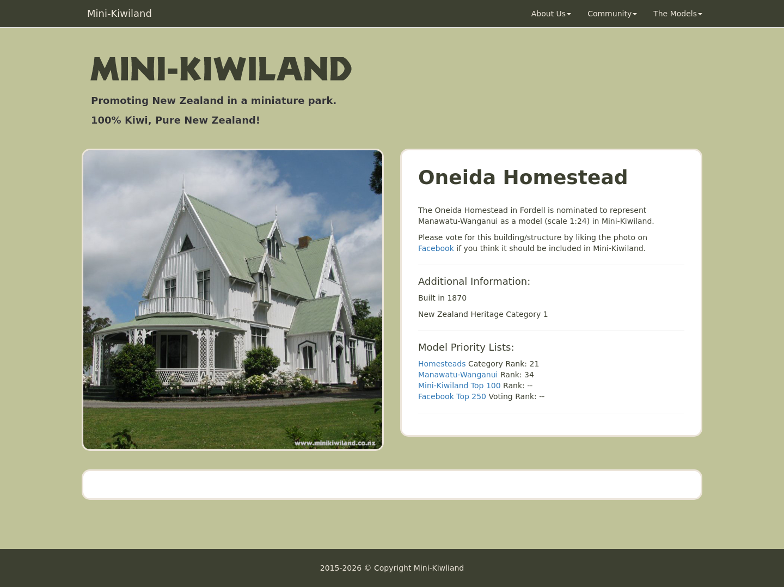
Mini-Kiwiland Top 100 (459, 385)
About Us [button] (551, 13)
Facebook (436, 248)
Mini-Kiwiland (119, 13)
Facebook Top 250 (452, 396)
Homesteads (442, 363)
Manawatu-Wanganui (458, 374)
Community (612, 13)
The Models (677, 13)
